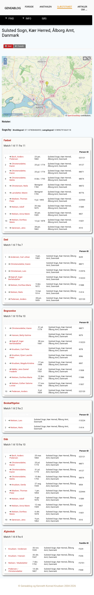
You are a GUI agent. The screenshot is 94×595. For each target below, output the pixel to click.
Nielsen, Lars (16, 420)
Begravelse (57, 322)
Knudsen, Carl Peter (20, 349)
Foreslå (19, 46)
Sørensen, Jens (18, 228)
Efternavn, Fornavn (20, 152)
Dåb (55, 451)
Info (28, 18)
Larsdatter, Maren (20, 193)
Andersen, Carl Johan (20, 257)
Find (11, 18)
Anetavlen (46, 6)
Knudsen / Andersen (17, 549)
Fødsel (55, 152)
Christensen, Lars (18, 271)
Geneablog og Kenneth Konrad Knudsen (42, 585)
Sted (8, 46)
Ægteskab (54, 543)
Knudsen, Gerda (19, 485)
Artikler (82, 6)
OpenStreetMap (73, 116)
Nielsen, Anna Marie (21, 214)
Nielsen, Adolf (18, 207)
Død (56, 251)
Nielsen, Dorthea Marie (21, 285)
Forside (29, 6)
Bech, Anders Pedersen (16, 158)
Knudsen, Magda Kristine (23, 363)
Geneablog (13, 8)
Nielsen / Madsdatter (17, 563)
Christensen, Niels (20, 186)
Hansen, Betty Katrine (21, 335)
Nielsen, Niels (17, 292)
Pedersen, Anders (18, 299)
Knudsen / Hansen (16, 556)
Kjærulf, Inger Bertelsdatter (15, 278)
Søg (44, 18)
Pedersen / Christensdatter (15, 570)
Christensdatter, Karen (20, 264)
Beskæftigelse (54, 415)
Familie (19, 543)
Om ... (84, 9)
